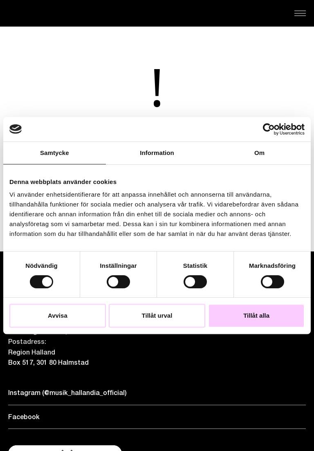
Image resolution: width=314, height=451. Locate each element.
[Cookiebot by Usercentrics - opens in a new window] (269, 129)
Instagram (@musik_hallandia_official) (67, 393)
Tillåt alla (256, 315)
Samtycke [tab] (54, 152)
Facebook (24, 417)
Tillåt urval (157, 315)
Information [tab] (157, 152)
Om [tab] (259, 152)
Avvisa (57, 315)
